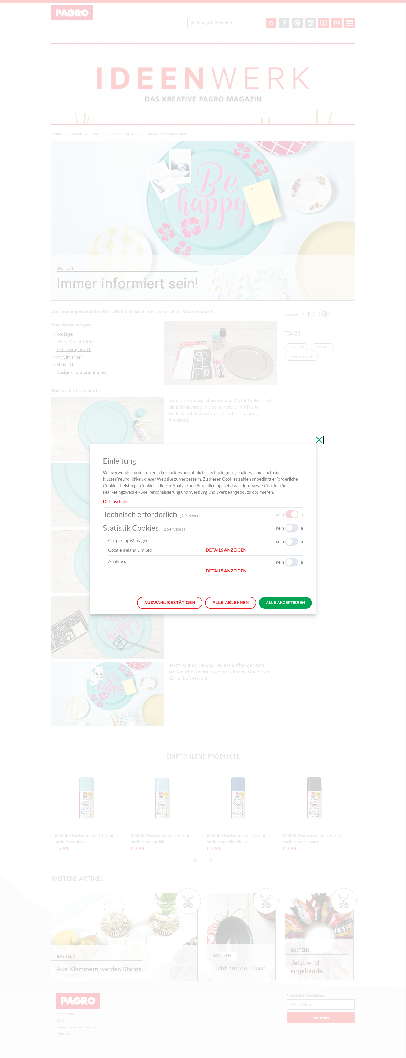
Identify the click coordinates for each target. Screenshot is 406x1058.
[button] (254, 550)
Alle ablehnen (230, 602)
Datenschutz (115, 501)
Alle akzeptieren (285, 602)
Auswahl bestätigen (169, 602)
